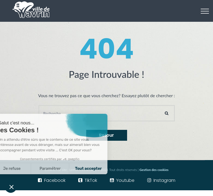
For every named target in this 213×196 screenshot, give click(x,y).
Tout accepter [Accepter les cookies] (67, 168)
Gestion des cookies (154, 170)
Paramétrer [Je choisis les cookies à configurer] (28, 168)
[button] (11, 186)
